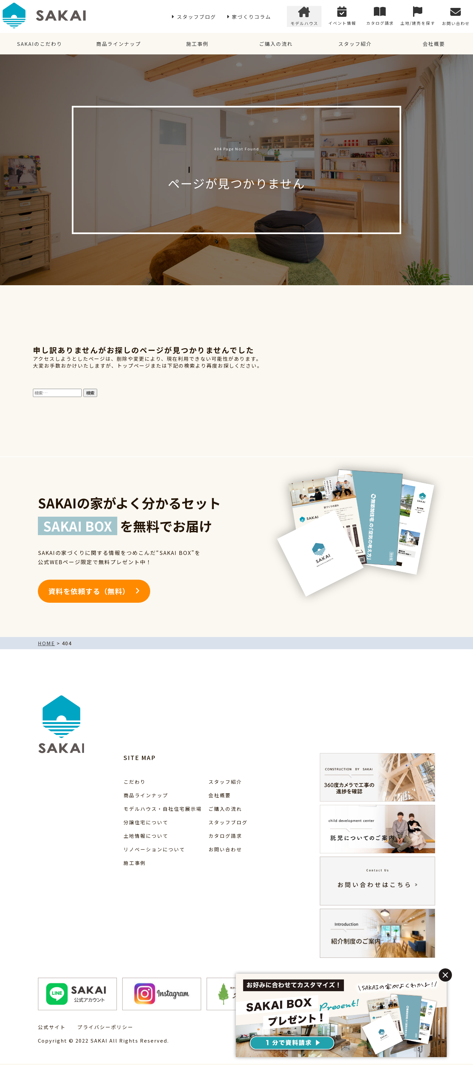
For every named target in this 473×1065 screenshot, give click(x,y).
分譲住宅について (146, 823)
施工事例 (197, 44)
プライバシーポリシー (105, 1028)
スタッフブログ (196, 16)
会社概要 (433, 44)
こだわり (135, 782)
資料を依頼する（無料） (89, 592)
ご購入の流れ (276, 44)
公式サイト (52, 1028)
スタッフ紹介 (355, 44)
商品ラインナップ (118, 44)
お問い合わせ (456, 16)
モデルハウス (304, 16)
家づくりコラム (251, 16)
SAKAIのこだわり (39, 44)
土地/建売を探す (418, 16)
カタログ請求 (380, 16)
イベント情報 (342, 16)
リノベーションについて (154, 850)
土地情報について (146, 837)
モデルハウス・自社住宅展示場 (163, 809)
